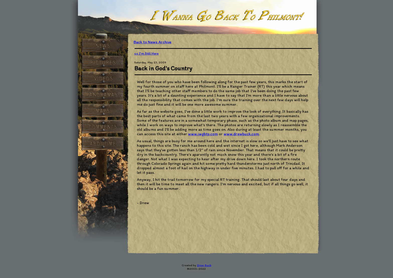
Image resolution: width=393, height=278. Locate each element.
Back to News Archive (152, 42)
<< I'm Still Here (146, 53)
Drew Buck (204, 265)
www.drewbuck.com (241, 133)
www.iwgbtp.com (203, 133)
